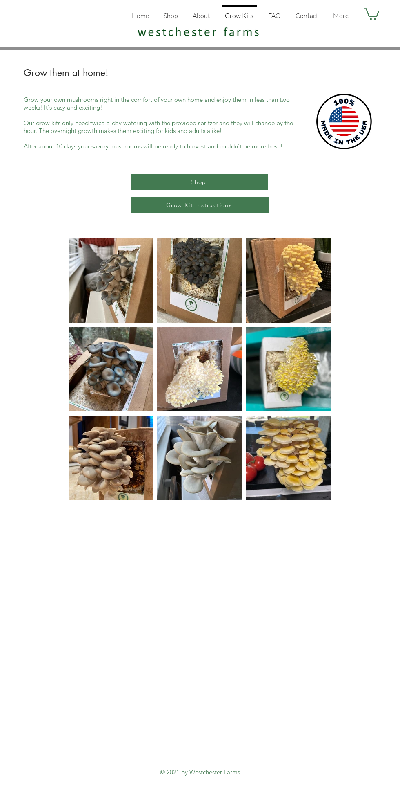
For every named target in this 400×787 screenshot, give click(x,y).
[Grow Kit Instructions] (200, 205)
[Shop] (199, 182)
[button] (371, 13)
